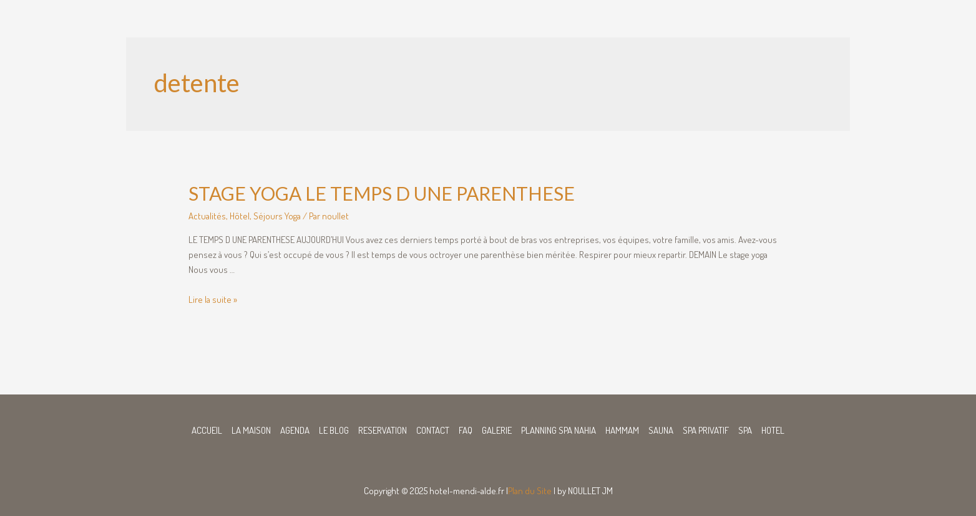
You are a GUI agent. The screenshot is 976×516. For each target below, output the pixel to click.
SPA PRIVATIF (706, 430)
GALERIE (497, 430)
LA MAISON (251, 430)
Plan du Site (530, 491)
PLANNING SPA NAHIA (558, 430)
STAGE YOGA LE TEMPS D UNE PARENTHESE (381, 193)
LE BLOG (334, 430)
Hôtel (240, 216)
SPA (745, 430)
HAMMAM (622, 430)
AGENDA (295, 430)
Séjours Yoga (277, 216)
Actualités (207, 216)
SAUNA (660, 430)
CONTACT (432, 430)
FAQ (465, 430)
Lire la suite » (212, 299)
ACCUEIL (207, 430)
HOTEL (772, 430)
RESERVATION (382, 430)
